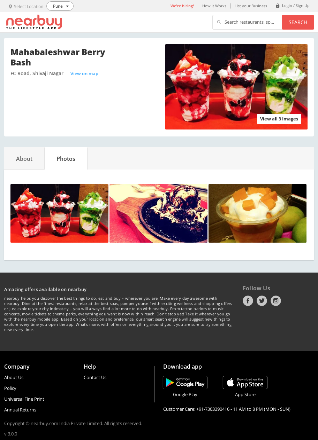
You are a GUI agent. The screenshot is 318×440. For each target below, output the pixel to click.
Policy (10, 388)
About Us (13, 377)
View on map (84, 73)
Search (298, 22)
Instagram (276, 301)
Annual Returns (20, 410)
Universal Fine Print (24, 399)
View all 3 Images (279, 119)
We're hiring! (182, 5)
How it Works (214, 5)
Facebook (248, 301)
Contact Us (95, 377)
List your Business (251, 5)
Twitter (262, 301)
